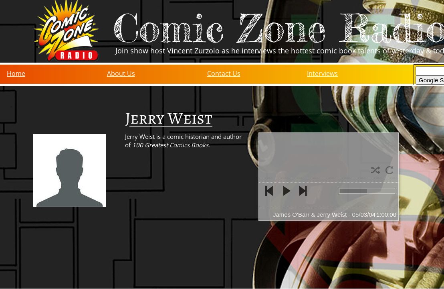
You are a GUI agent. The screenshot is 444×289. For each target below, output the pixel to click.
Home (16, 73)
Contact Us (223, 73)
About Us (121, 73)
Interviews (322, 73)
